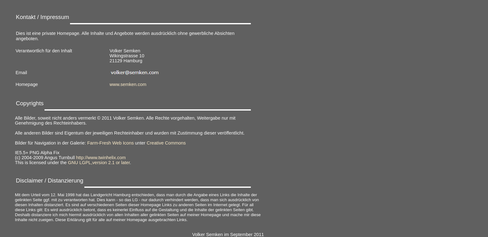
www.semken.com (128, 84)
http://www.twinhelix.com (101, 157)
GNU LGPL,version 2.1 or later (99, 162)
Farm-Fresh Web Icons (110, 142)
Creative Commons (166, 142)
